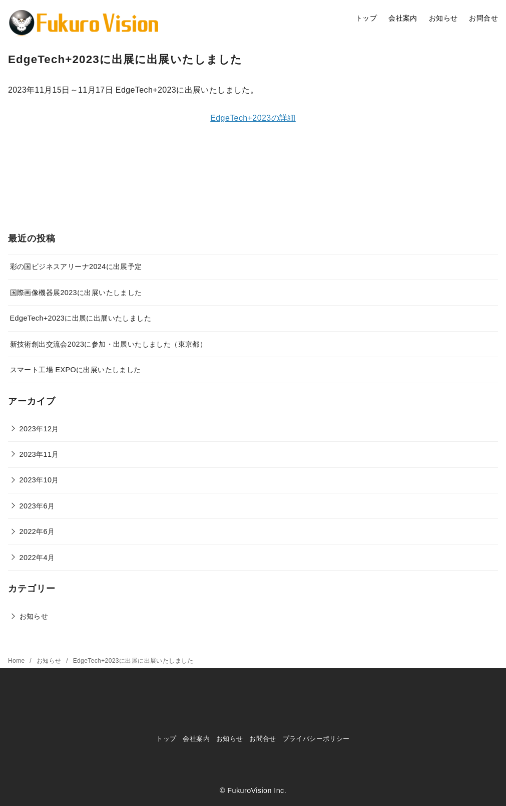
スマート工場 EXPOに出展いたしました (75, 370)
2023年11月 (39, 454)
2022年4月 (37, 558)
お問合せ (483, 18)
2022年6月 (37, 531)
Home (17, 660)
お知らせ (443, 18)
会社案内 (402, 18)
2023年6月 (37, 506)
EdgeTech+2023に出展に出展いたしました (80, 318)
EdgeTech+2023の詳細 (253, 118)
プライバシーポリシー (316, 738)
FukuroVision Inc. (256, 790)
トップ (366, 18)
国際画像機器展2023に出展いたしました (76, 293)
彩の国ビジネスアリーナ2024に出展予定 (76, 266)
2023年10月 (39, 480)
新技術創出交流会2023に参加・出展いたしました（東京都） (108, 344)
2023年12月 (39, 429)
